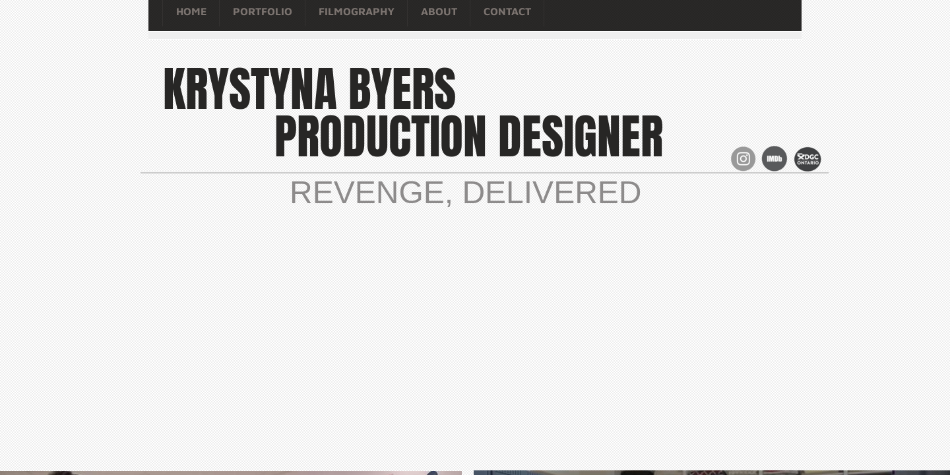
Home (191, 11)
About (439, 11)
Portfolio (262, 11)
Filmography (357, 11)
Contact (507, 11)
